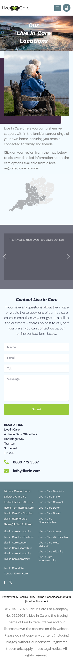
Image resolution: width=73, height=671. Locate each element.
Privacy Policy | (11, 596)
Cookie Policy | (28, 596)
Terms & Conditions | (49, 596)
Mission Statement (37, 601)
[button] (57, 8)
